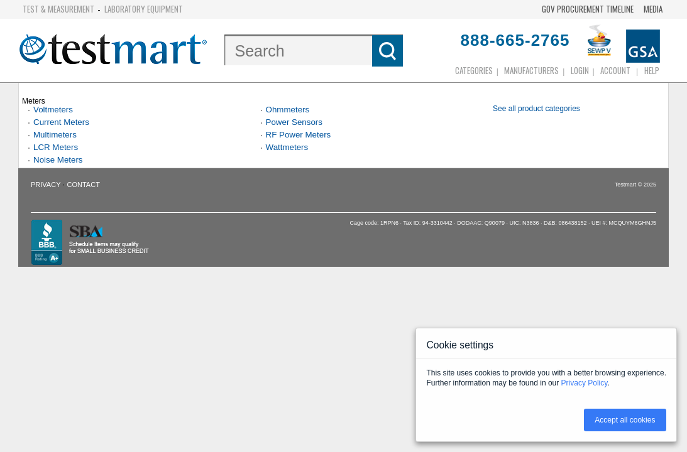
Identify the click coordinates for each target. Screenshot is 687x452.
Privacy (45, 184)
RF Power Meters (298, 134)
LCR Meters (55, 147)
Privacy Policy (584, 383)
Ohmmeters (288, 109)
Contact (83, 184)
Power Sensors (294, 122)
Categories (474, 70)
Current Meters (61, 122)
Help (651, 70)
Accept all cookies (625, 420)
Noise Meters (58, 159)
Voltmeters (53, 109)
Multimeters (55, 134)
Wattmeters (287, 147)
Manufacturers (531, 70)
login (580, 70)
